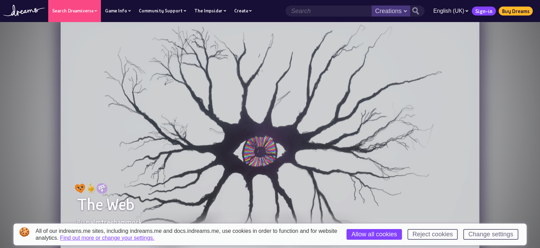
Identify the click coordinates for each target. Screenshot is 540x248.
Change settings (490, 234)
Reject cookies (433, 234)
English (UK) (450, 11)
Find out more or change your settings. (107, 238)
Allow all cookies (374, 234)
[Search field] (328, 11)
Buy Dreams (515, 11)
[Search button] (417, 11)
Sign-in (483, 11)
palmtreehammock (114, 222)
